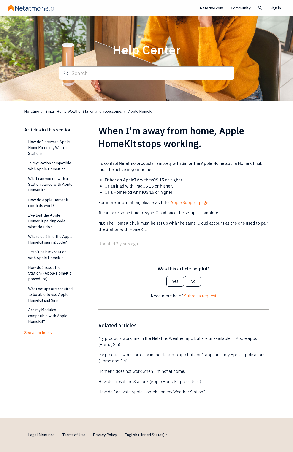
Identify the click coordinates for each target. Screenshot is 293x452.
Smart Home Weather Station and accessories (84, 111)
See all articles (38, 332)
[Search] (146, 73)
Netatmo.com (211, 8)
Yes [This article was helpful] (175, 281)
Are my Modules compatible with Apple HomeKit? (47, 315)
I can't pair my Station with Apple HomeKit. (47, 254)
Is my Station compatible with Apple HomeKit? (49, 166)
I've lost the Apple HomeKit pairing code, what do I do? (47, 221)
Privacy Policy (105, 434)
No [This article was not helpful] (192, 281)
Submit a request (200, 296)
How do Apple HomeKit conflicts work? (48, 202)
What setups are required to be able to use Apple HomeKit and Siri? (50, 294)
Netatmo (31, 111)
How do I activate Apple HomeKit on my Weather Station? (151, 392)
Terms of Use (73, 434)
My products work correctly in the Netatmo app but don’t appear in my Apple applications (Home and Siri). (181, 358)
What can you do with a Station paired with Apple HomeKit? (50, 184)
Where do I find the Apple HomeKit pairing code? (50, 239)
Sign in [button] (275, 8)
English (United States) (147, 434)
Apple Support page (189, 202)
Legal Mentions (41, 434)
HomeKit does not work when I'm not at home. (141, 371)
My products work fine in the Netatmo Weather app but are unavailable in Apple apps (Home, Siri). (177, 341)
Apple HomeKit (141, 111)
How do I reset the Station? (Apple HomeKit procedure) (149, 381)
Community (240, 8)
